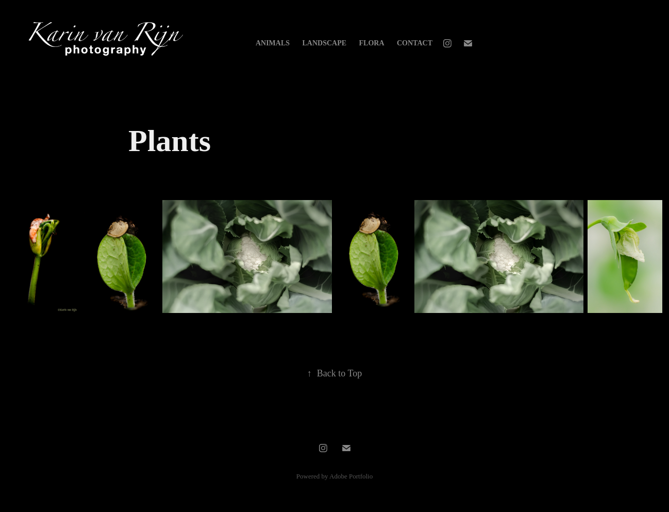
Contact (414, 43)
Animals (273, 43)
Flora (371, 43)
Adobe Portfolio (351, 476)
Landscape (325, 43)
